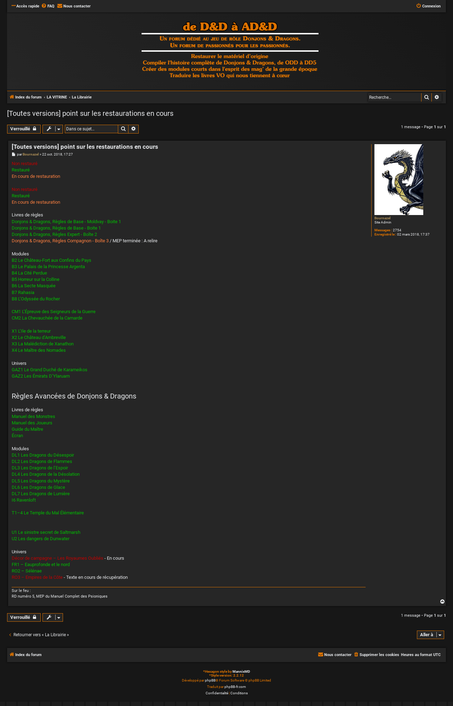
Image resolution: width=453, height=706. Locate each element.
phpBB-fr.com (235, 687)
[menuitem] (48, 6)
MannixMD (241, 671)
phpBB (210, 680)
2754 (397, 230)
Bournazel (382, 218)
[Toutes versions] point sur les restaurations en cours (90, 113)
